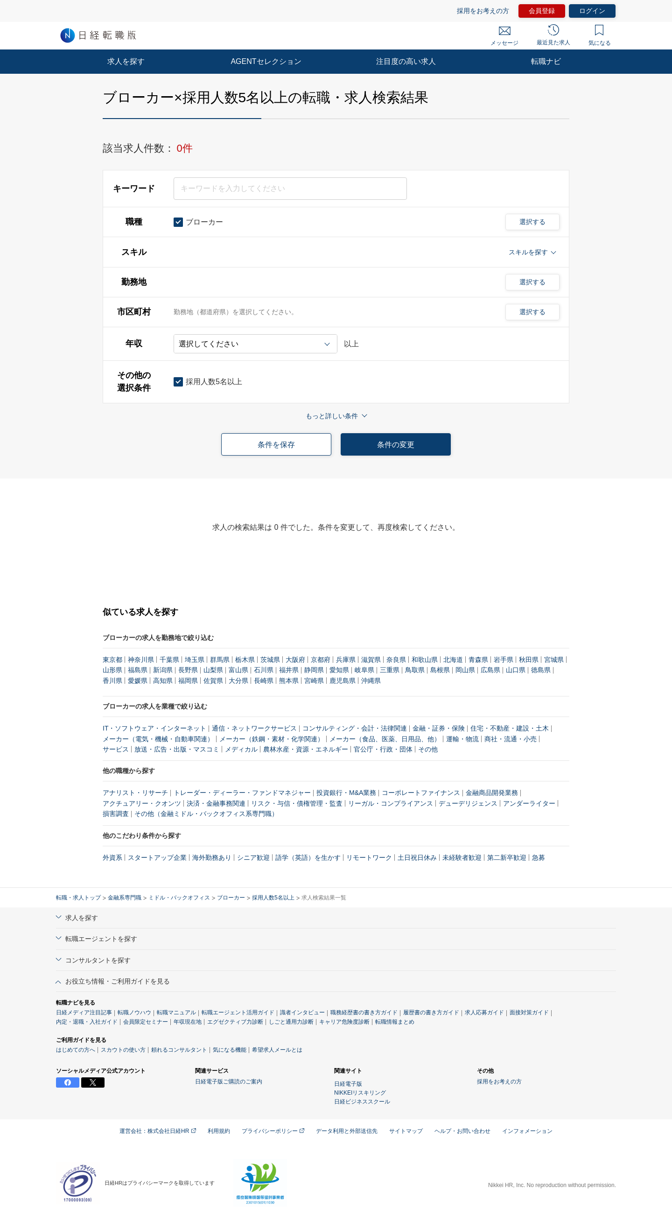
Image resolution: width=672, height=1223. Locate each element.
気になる (599, 35)
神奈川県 (141, 659)
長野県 (188, 670)
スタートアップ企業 (157, 857)
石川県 (263, 670)
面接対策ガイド (529, 1012)
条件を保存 (276, 445)
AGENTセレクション (266, 61)
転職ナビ (546, 61)
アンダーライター (529, 803)
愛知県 (339, 670)
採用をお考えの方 (483, 10)
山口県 (515, 670)
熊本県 (289, 680)
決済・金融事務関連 (216, 803)
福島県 (137, 670)
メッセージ (504, 36)
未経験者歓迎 (462, 857)
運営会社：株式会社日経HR (157, 1131)
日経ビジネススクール (362, 1101)
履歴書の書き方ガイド (431, 1012)
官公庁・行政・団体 (383, 749)
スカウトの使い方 (123, 1050)
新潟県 (163, 670)
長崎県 (263, 680)
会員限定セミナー (145, 1022)
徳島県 (541, 670)
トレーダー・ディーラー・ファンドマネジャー (242, 792)
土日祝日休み (417, 857)
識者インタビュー (302, 1012)
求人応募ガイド (484, 1012)
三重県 (389, 670)
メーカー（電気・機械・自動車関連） (158, 739)
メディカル (241, 749)
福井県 (289, 670)
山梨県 (213, 670)
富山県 (238, 670)
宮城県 (554, 659)
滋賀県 (371, 659)
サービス (116, 749)
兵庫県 (346, 659)
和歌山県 (425, 659)
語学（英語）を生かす (308, 857)
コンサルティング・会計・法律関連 (354, 728)
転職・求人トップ (78, 897)
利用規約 (219, 1131)
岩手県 (503, 659)
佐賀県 (213, 680)
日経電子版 (348, 1084)
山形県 (112, 670)
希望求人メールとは (277, 1050)
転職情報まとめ (394, 1022)
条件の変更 (395, 445)
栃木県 (245, 659)
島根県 (440, 670)
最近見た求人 (553, 35)
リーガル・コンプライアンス (390, 803)
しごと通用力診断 (291, 1022)
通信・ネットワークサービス (254, 728)
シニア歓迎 (253, 857)
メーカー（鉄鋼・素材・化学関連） (271, 739)
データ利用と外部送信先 (347, 1131)
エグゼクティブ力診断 (235, 1022)
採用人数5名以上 (273, 897)
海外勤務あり (211, 857)
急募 (538, 857)
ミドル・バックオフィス (179, 897)
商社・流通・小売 (510, 739)
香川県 (112, 680)
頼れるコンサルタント (179, 1050)
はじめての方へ (75, 1050)
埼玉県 (194, 659)
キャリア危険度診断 (344, 1022)
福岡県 (188, 680)
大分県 (238, 680)
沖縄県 (371, 680)
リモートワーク (369, 857)
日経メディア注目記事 (84, 1012)
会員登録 (542, 10)
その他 (428, 749)
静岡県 (314, 670)
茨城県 (270, 659)
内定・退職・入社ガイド (87, 1022)
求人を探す (126, 61)
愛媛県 (137, 680)
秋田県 (529, 659)
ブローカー (231, 897)
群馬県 (220, 659)
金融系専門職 (124, 897)
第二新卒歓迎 (506, 857)
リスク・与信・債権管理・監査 (297, 803)
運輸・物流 (462, 739)
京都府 (320, 659)
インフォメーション (527, 1131)
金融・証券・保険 (439, 728)
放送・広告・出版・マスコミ (176, 749)
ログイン (592, 10)
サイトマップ (406, 1131)
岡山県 (465, 670)
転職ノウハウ (134, 1012)
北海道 (453, 659)
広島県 (490, 670)
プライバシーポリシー (273, 1131)
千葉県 (169, 659)
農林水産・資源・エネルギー (305, 749)
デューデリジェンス (468, 803)
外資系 (112, 857)
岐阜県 (364, 670)
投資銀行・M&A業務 (346, 792)
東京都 (112, 659)
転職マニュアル (176, 1012)
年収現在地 (188, 1022)
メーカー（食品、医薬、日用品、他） (385, 739)
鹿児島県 (342, 680)
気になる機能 (229, 1050)
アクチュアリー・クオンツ (142, 803)
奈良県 (396, 659)
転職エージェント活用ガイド (238, 1012)
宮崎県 (314, 680)
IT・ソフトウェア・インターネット (154, 728)
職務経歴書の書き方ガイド (364, 1012)
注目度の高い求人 (406, 61)
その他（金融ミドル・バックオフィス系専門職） (206, 813)
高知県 (163, 680)
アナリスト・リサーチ (135, 792)
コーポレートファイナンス (421, 792)
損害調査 (116, 813)
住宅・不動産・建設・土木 (509, 728)
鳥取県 (415, 670)
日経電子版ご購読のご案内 (228, 1081)
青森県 (478, 659)
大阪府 (295, 659)
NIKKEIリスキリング (360, 1092)
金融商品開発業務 (492, 792)
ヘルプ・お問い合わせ (462, 1131)
